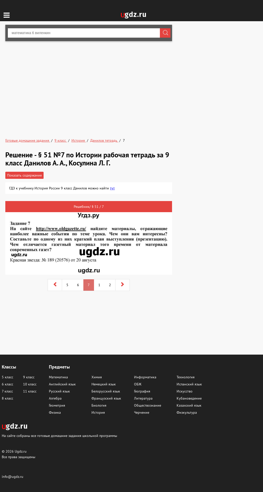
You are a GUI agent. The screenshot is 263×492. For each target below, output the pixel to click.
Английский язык (62, 384)
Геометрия (57, 405)
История (98, 412)
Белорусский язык (105, 391)
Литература (143, 398)
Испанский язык (189, 384)
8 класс (7, 398)
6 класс (7, 384)
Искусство (185, 391)
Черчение (141, 412)
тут (112, 188)
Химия (96, 377)
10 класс (29, 384)
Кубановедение (189, 398)
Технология (186, 377)
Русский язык (59, 391)
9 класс (28, 377)
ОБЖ (137, 384)
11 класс (29, 391)
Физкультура (187, 412)
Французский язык (106, 398)
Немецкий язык (103, 384)
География (142, 391)
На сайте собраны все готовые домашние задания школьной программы (59, 435)
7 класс (7, 391)
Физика (55, 412)
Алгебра (55, 398)
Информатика (145, 377)
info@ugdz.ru (12, 476)
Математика (58, 377)
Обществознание (147, 405)
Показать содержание (24, 175)
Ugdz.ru (21, 451)
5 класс (7, 377)
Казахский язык (189, 405)
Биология (98, 405)
